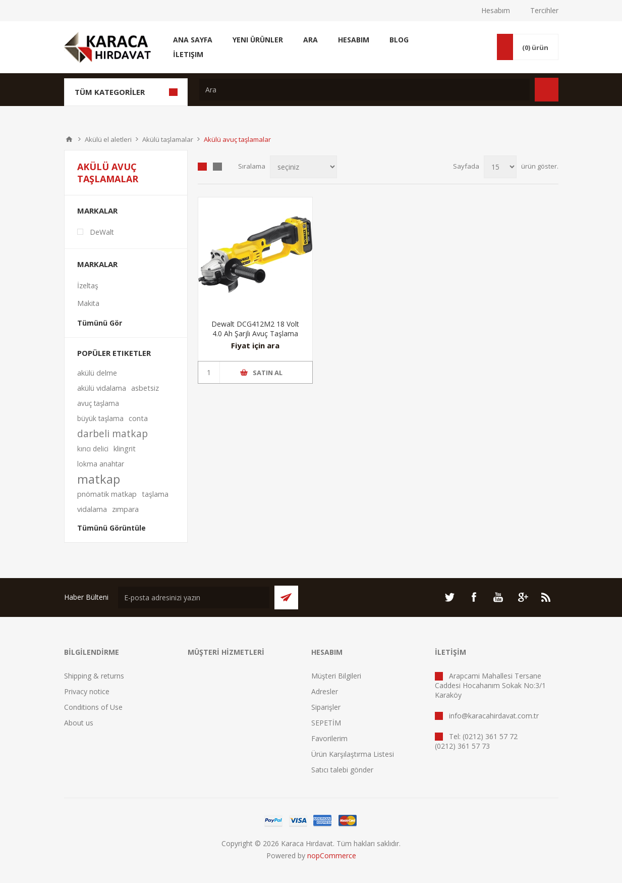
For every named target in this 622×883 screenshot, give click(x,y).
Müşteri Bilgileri (336, 676)
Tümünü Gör (99, 323)
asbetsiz (145, 388)
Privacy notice (86, 691)
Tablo (202, 167)
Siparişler (326, 707)
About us (78, 723)
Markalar (97, 210)
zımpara (125, 509)
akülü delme (97, 373)
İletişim (188, 54)
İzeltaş (87, 285)
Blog (399, 39)
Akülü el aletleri (108, 139)
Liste (217, 167)
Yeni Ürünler (258, 39)
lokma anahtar (100, 464)
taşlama (155, 494)
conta (138, 418)
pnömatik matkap (107, 494)
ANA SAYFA (69, 139)
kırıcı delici (92, 448)
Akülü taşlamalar (167, 139)
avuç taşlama (98, 403)
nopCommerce (331, 855)
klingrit (125, 448)
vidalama (92, 509)
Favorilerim (329, 738)
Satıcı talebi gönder (342, 769)
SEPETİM (326, 723)
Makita (88, 303)
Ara (310, 39)
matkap (98, 479)
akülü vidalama (101, 388)
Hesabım (495, 10)
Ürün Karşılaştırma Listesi (352, 754)
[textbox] (364, 89)
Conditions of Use (93, 707)
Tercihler (544, 10)
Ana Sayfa (192, 39)
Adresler (324, 691)
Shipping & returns (94, 676)
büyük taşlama (100, 418)
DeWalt (102, 232)
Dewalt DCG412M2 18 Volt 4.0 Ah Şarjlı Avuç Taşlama (255, 328)
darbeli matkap (112, 433)
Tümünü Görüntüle (111, 528)
